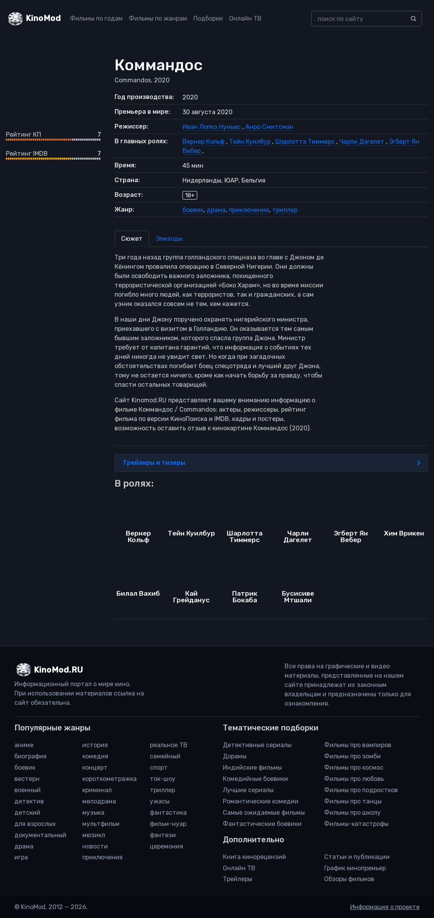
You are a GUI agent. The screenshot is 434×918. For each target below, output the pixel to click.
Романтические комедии (261, 801)
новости (95, 846)
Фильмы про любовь (354, 778)
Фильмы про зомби (352, 756)
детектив (29, 801)
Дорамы (235, 756)
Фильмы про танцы (353, 801)
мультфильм (101, 824)
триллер (284, 210)
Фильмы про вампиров (357, 745)
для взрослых (35, 824)
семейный (165, 756)
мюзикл (93, 835)
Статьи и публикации (357, 857)
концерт (95, 767)
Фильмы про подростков (361, 790)
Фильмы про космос (354, 767)
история (95, 745)
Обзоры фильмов (349, 879)
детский (27, 812)
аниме (23, 745)
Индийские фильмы (252, 767)
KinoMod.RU (58, 670)
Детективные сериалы (257, 745)
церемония (166, 846)
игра (21, 857)
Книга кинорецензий (254, 857)
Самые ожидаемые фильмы (264, 812)
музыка (93, 812)
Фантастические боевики (262, 824)
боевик (192, 210)
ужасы (160, 801)
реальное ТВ (168, 745)
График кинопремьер (355, 868)
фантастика (168, 812)
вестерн (27, 778)
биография (30, 756)
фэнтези (163, 835)
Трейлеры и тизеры (271, 463)
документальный (40, 835)
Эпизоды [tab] (169, 238)
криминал (97, 790)
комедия (95, 756)
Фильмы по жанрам (158, 18)
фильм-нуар (168, 824)
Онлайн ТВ (245, 18)
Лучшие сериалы (248, 790)
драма (216, 210)
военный (27, 790)
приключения (249, 210)
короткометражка (109, 778)
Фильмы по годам (96, 18)
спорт (159, 767)
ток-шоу (162, 778)
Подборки (208, 18)
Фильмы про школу (352, 812)
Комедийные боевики (255, 778)
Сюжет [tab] (131, 238)
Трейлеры (237, 879)
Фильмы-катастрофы (356, 824)
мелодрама (99, 801)
